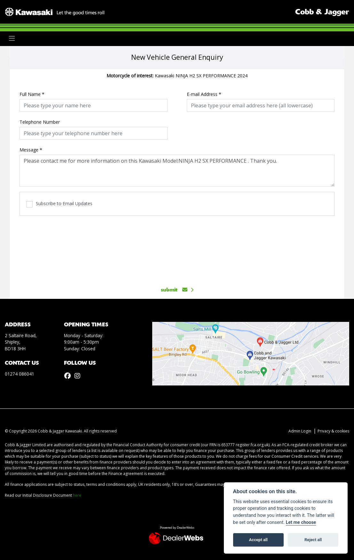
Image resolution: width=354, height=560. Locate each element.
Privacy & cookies (333, 431)
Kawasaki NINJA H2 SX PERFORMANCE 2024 (177, 76)
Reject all (313, 539)
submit (174, 289)
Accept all (258, 539)
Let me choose (301, 522)
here (77, 495)
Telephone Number (40, 122)
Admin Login (299, 431)
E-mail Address (204, 94)
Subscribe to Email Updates (59, 203)
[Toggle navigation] (12, 38)
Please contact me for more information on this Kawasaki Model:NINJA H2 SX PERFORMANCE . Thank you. (177, 171)
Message (31, 150)
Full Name (32, 94)
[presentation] (177, 247)
